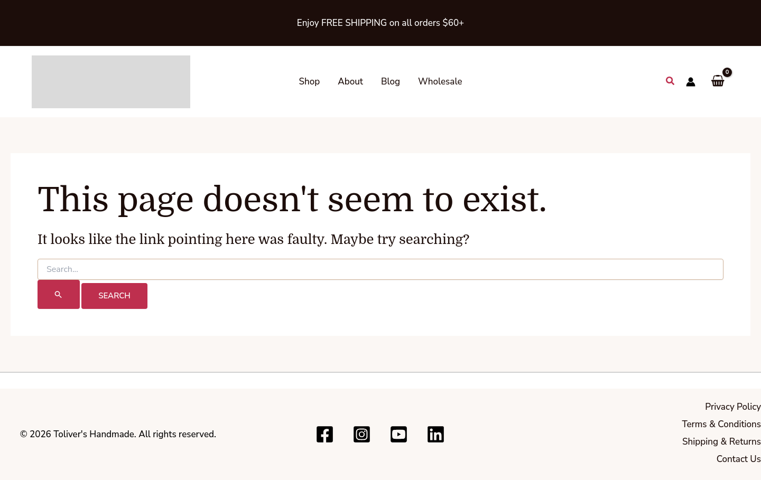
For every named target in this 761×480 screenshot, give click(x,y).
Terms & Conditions (721, 424)
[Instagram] (361, 434)
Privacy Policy (733, 407)
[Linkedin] (435, 434)
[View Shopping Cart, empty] (717, 81)
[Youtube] (398, 434)
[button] (670, 81)
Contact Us (739, 459)
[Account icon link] (690, 82)
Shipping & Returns (721, 442)
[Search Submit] (59, 294)
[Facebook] (324, 434)
